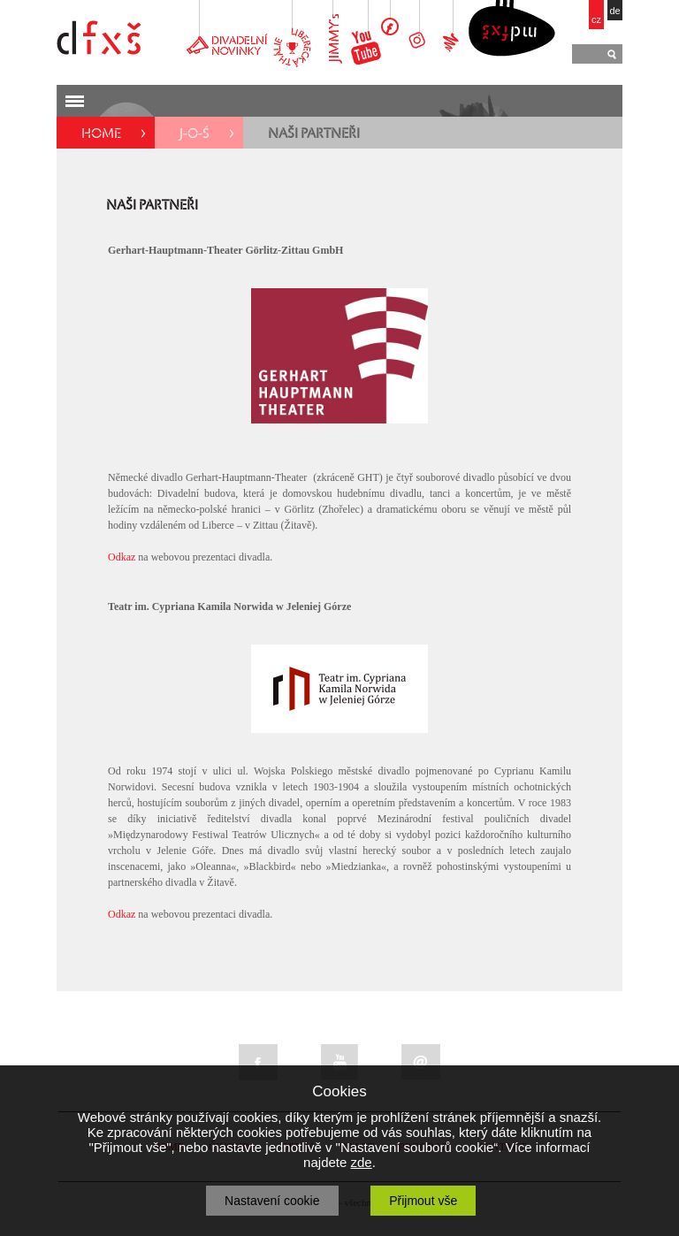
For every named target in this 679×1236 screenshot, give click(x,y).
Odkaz (121, 557)
